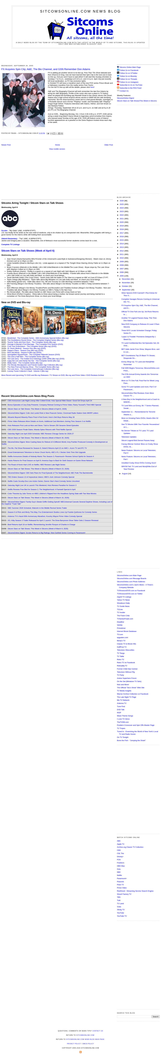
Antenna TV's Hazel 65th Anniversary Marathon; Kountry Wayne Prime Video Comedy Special (45, 516)
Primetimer (121, 628)
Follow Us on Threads (128, 79)
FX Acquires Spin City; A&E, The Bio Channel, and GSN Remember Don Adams (45, 69)
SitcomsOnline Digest (125, 98)
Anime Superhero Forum (127, 678)
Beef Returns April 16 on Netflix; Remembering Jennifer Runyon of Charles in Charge (41, 524)
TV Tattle (120, 656)
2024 (122, 208)
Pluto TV (120, 885)
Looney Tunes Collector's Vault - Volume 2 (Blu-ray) (27, 371)
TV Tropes (121, 728)
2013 (122, 247)
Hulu (119, 869)
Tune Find (121, 706)
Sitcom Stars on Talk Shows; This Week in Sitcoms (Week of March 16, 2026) (38, 498)
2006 (122, 272)
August (125, 474)
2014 (122, 244)
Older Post (108, 145)
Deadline (120, 622)
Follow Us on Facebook (129, 70)
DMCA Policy (88, 1043)
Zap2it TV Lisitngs (124, 597)
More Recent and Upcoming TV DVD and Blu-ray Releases (24, 375)
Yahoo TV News (123, 600)
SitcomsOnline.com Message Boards (131, 578)
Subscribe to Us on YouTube (131, 85)
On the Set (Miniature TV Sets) (129, 681)
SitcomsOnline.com (85, 1035)
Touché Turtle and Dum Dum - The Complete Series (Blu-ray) (31, 342)
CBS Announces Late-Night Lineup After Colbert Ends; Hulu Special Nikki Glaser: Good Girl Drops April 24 (50, 401)
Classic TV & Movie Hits (126, 644)
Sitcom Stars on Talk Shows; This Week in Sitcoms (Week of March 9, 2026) (38, 529)
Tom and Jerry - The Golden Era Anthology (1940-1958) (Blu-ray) (33, 359)
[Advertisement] (80, 56)
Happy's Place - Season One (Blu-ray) (22, 350)
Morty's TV (121, 641)
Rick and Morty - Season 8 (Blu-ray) (21, 352)
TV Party (120, 675)
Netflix (119, 875)
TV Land (120, 903)
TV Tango (121, 653)
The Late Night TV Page (126, 697)
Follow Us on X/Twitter (128, 73)
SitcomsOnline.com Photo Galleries (131, 582)
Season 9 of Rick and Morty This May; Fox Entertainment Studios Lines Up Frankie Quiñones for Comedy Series (52, 512)
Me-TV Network (123, 700)
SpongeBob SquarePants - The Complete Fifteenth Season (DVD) (33, 355)
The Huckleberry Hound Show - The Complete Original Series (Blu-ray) (35, 340)
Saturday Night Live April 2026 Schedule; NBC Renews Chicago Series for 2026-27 (41, 434)
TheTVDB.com (123, 722)
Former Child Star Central (127, 669)
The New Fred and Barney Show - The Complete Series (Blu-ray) (33, 367)
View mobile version (57, 149)
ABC (119, 841)
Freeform (120, 863)
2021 (122, 219)
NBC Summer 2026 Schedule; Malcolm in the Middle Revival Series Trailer (37, 508)
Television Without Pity (126, 672)
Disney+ (120, 857)
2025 (122, 204)
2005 (122, 276)
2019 (122, 226)
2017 (122, 233)
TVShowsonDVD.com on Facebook (131, 591)
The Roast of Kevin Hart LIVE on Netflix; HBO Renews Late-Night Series (36, 465)
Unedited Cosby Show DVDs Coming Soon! (138, 463)
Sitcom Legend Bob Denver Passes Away (137, 440)
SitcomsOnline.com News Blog (80, 11)
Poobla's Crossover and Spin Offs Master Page (135, 725)
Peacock (120, 882)
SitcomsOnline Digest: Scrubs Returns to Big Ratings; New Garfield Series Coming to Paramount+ (47, 533)
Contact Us (123, 91)
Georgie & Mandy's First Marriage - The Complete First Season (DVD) (35, 344)
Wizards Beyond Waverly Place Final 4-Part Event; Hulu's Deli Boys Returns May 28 (41, 417)
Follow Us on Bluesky (128, 76)
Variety (119, 625)
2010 (122, 258)
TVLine (120, 609)
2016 (122, 236)
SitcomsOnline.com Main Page (129, 575)
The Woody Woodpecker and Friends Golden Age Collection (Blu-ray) (35, 365)
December (126, 279)
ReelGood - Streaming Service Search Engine (135, 891)
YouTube (120, 913)
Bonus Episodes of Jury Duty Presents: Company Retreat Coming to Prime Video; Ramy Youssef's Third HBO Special (54, 405)
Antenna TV (121, 703)
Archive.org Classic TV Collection (130, 847)
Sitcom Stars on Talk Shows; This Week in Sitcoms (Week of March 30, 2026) (38, 438)
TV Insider (121, 612)
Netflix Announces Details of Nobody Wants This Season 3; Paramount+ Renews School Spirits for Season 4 (51, 456)
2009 (122, 262)
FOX (119, 860)
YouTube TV (122, 916)
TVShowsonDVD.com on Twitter (129, 594)
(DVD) (53, 346)
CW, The (120, 853)
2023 (122, 211)
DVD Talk (120, 710)
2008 (122, 265)
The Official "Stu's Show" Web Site (130, 688)
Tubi (118, 900)
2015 (122, 240)
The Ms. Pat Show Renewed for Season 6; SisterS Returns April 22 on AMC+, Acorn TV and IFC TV (47, 448)
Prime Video (122, 888)
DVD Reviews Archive (95, 375)
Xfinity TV (121, 910)
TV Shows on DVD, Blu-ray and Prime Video (67, 375)
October (125, 286)
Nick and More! (123, 685)
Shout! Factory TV (124, 894)
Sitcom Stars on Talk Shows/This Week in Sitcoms (137, 101)
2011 (122, 254)
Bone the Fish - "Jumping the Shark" (131, 740)
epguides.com (122, 637)
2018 (122, 229)
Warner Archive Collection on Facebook (132, 694)
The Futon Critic (123, 616)
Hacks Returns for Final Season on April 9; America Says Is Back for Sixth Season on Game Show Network (50, 460)
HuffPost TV (122, 647)
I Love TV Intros (123, 719)
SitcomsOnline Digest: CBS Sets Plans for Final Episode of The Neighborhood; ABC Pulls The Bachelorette (50, 473)
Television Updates (128, 437)
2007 (122, 269)
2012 (122, 251)
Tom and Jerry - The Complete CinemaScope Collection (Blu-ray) (33, 369)
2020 (122, 222)
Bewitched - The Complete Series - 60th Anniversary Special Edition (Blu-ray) (38, 338)
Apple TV (120, 844)
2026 (122, 201)
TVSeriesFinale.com (125, 619)
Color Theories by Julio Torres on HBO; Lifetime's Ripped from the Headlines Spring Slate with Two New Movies (52, 494)
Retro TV (120, 659)
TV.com (120, 634)
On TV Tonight (122, 737)
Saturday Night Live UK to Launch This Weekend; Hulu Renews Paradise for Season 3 (42, 485)
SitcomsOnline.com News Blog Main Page (85, 1039)
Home (57, 145)
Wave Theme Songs (125, 716)
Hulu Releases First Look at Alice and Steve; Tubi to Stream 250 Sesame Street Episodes (43, 425)
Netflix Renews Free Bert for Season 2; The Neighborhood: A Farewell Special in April (42, 489)
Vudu (119, 907)
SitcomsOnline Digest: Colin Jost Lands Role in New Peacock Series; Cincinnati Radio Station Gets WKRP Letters (53, 413)
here (92, 87)
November (126, 283)
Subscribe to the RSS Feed (130, 88)
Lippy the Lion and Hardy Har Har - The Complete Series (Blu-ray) (33, 361)
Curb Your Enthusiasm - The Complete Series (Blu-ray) (29, 346)
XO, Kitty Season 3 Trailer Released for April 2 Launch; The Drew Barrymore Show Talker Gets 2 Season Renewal (53, 520)
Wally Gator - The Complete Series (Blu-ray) (24, 363)
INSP (119, 713)
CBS (119, 850)
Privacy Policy (74, 1043)
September (126, 290)
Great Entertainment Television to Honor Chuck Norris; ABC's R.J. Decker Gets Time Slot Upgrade (47, 452)
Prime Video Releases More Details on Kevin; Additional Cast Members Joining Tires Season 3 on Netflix (49, 421)
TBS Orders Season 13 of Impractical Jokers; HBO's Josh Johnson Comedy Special (41, 477)
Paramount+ (122, 878)
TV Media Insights (124, 691)
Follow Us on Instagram (129, 82)
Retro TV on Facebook (126, 663)
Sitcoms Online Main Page (129, 67)
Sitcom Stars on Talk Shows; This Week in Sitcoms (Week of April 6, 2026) (37, 409)
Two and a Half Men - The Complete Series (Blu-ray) (28, 357)
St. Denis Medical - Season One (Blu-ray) (23, 348)
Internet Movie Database (127, 631)
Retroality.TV (122, 666)
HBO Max (121, 866)
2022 (122, 215)
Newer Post (6, 145)
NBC (119, 872)
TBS (118, 897)
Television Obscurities (125, 650)
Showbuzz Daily (123, 603)
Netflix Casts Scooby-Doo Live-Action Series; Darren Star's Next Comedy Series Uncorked (44, 481)
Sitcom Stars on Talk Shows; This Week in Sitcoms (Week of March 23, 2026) (38, 469)
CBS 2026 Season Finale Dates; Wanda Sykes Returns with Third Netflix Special (40, 430)
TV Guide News (123, 606)
